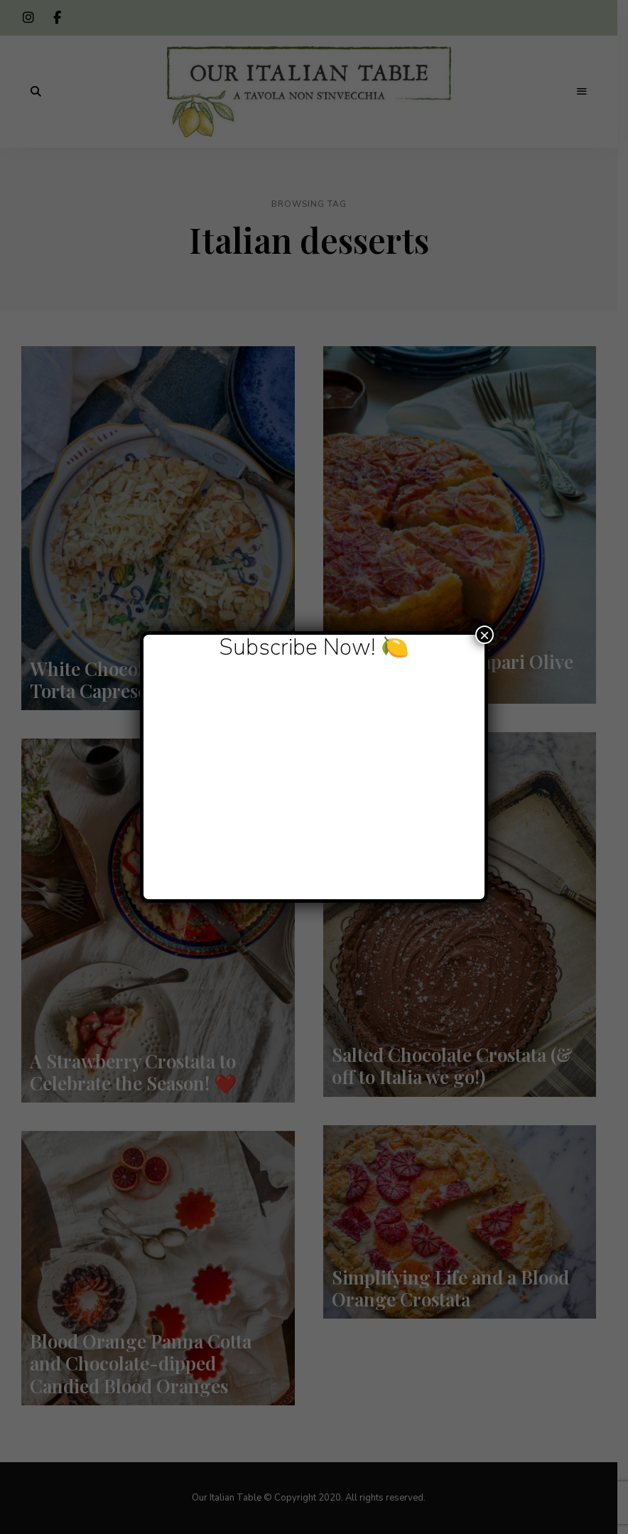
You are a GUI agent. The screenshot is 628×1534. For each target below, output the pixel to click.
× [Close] (484, 635)
